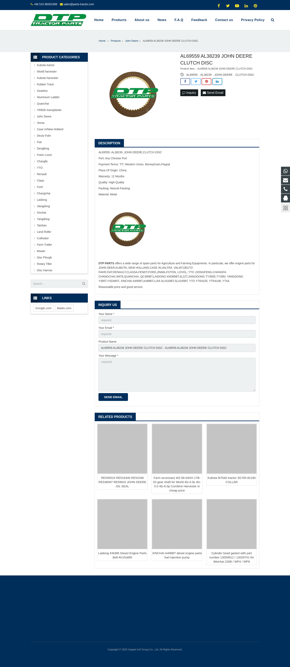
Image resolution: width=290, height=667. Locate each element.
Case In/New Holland (50, 129)
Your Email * (106, 327)
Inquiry (189, 92)
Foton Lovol (44, 154)
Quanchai (43, 103)
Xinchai (41, 212)
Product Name (107, 341)
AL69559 (192, 74)
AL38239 (206, 74)
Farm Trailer (44, 244)
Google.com (43, 308)
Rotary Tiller (44, 263)
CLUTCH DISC (244, 74)
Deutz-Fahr (44, 135)
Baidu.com (64, 308)
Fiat (39, 142)
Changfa (42, 161)
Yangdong (43, 219)
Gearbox (42, 90)
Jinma (40, 122)
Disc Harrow (44, 270)
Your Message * (108, 355)
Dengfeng (43, 148)
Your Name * (106, 314)
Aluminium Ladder (48, 97)
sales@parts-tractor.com (79, 4)
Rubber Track (45, 84)
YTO (40, 167)
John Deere (44, 116)
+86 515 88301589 (45, 4)
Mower (41, 251)
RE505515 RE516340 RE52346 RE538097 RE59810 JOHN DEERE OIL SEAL (122, 482)
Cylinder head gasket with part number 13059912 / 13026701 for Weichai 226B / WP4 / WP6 (231, 557)
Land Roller (44, 231)
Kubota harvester (47, 78)
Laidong (42, 199)
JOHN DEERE (223, 74)
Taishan (42, 225)
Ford (40, 187)
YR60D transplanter (49, 110)
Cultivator (43, 238)
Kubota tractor (46, 65)
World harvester (47, 71)
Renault (42, 174)
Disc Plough (44, 257)
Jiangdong (43, 206)
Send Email (213, 92)
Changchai (43, 193)
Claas (40, 180)
